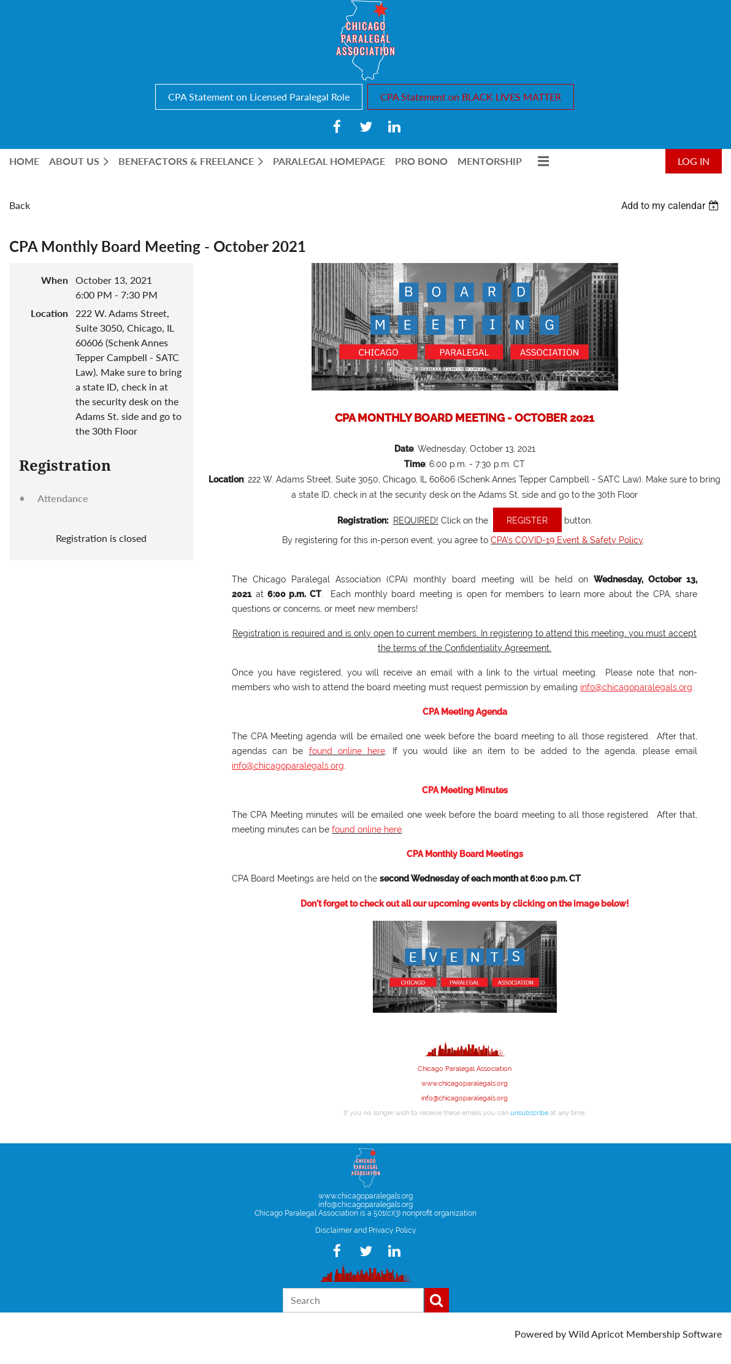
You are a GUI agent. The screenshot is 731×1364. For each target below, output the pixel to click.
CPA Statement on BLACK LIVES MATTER (470, 96)
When (54, 280)
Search (436, 1300)
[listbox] (671, 205)
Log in (694, 161)
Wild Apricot (596, 1333)
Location (49, 313)
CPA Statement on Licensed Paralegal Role (259, 96)
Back (19, 205)
